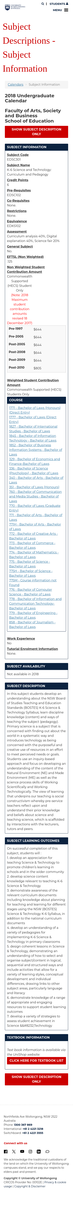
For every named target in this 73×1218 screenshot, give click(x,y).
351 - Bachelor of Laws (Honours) (34, 487)
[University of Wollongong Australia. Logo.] (15, 7)
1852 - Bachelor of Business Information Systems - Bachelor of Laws (35, 449)
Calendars (15, 84)
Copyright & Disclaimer (30, 1186)
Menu (60, 10)
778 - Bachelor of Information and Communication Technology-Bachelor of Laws (35, 603)
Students (58, 4)
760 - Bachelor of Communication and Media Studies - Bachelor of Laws (35, 496)
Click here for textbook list (36, 1060)
